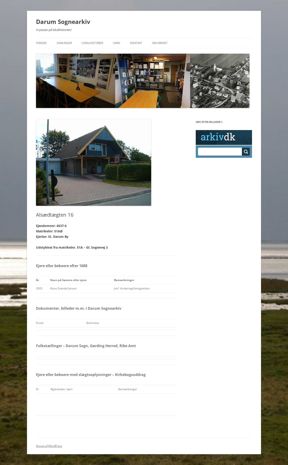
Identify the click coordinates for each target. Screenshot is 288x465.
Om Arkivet (160, 43)
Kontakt (136, 43)
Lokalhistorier (92, 43)
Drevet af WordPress (49, 446)
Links (116, 43)
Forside (41, 43)
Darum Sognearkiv (63, 22)
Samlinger (64, 43)
